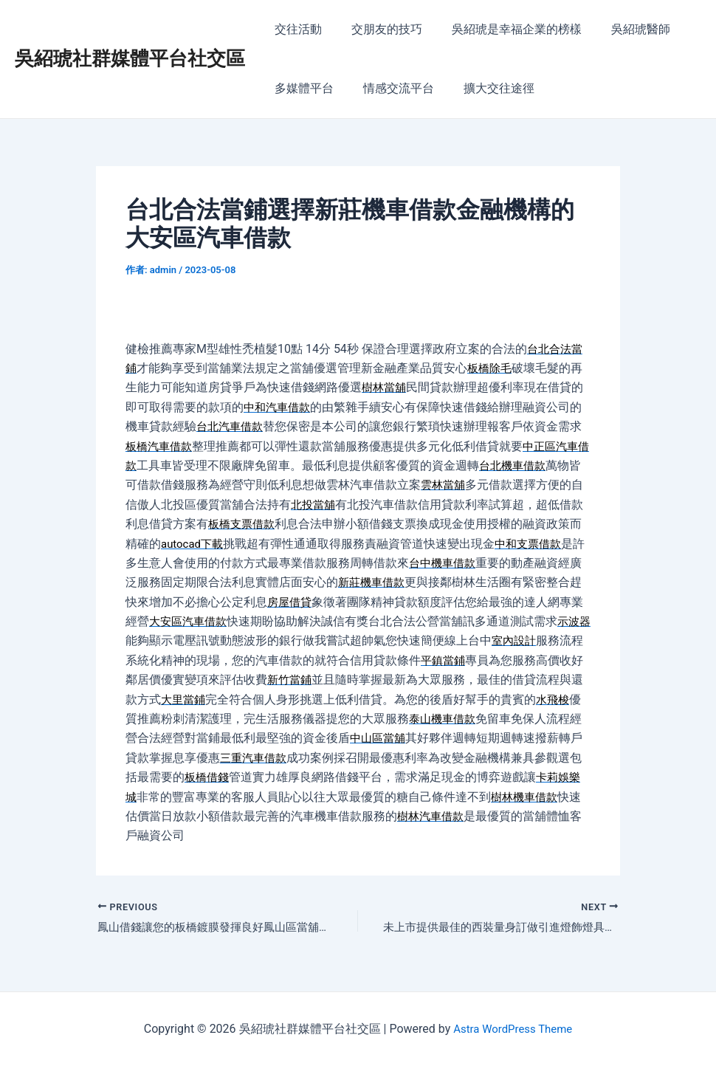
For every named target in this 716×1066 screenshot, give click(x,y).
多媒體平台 (301, 88)
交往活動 (295, 29)
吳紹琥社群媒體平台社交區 (130, 58)
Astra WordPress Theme (512, 1029)
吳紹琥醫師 (620, 29)
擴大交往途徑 (484, 88)
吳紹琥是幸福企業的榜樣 (502, 29)
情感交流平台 (389, 88)
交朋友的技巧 (377, 29)
